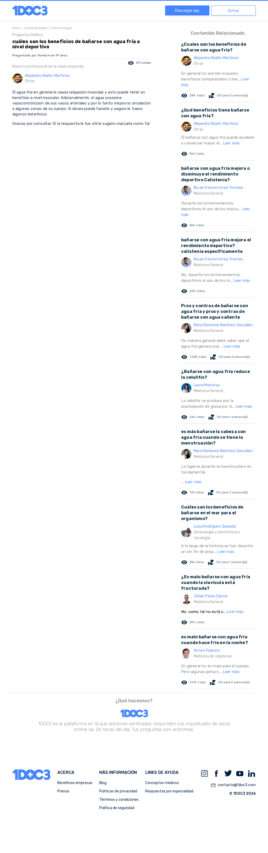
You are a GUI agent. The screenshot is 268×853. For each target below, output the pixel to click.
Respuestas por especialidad (169, 791)
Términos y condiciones (119, 799)
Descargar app (187, 10)
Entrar (233, 11)
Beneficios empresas (74, 783)
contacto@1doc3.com (233, 785)
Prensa (63, 791)
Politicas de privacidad (118, 791)
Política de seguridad (116, 808)
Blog (103, 783)
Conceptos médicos (162, 783)
